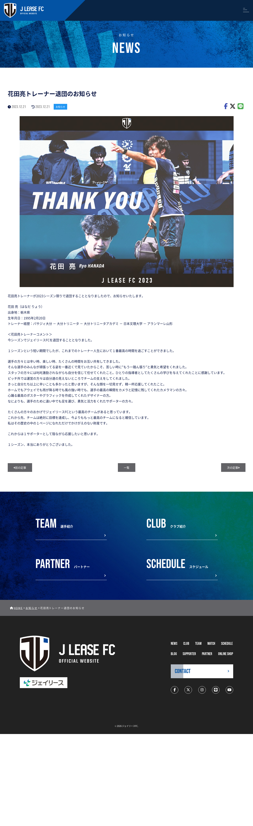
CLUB (186, 643)
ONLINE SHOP (225, 654)
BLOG (174, 654)
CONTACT (183, 671)
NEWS (174, 643)
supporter (189, 654)
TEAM (198, 643)
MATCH (211, 643)
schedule (227, 643)
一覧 (126, 467)
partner (207, 654)
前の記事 (20, 467)
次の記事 (233, 467)
